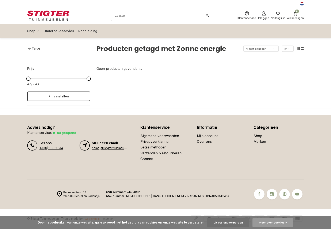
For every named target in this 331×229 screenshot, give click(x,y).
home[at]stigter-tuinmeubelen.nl (113, 148)
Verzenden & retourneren (161, 153)
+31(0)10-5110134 (50, 148)
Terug (34, 48)
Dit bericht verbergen (227, 222)
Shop (33, 31)
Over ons (204, 141)
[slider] (28, 79)
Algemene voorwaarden (159, 136)
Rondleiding (89, 31)
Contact (146, 159)
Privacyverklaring (154, 141)
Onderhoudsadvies (60, 31)
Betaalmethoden (153, 147)
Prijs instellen (59, 96)
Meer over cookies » (274, 222)
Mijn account (207, 136)
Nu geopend (67, 133)
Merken (260, 141)
